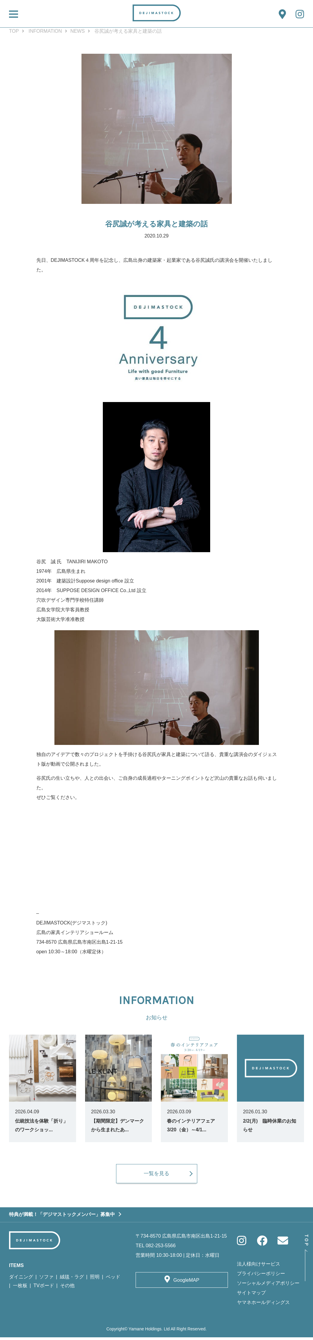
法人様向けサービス (258, 1266)
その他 (67, 1288)
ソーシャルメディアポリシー (268, 1285)
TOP (14, 31)
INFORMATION (45, 31)
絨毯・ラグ (72, 1279)
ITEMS (16, 1268)
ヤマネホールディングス (263, 1305)
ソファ (46, 1279)
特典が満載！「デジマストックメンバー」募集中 (62, 1217)
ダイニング (21, 1279)
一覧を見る (156, 1176)
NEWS (77, 31)
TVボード (43, 1288)
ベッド (113, 1279)
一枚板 (20, 1288)
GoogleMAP (186, 1282)
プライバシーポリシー (261, 1276)
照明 (95, 1279)
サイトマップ (251, 1295)
